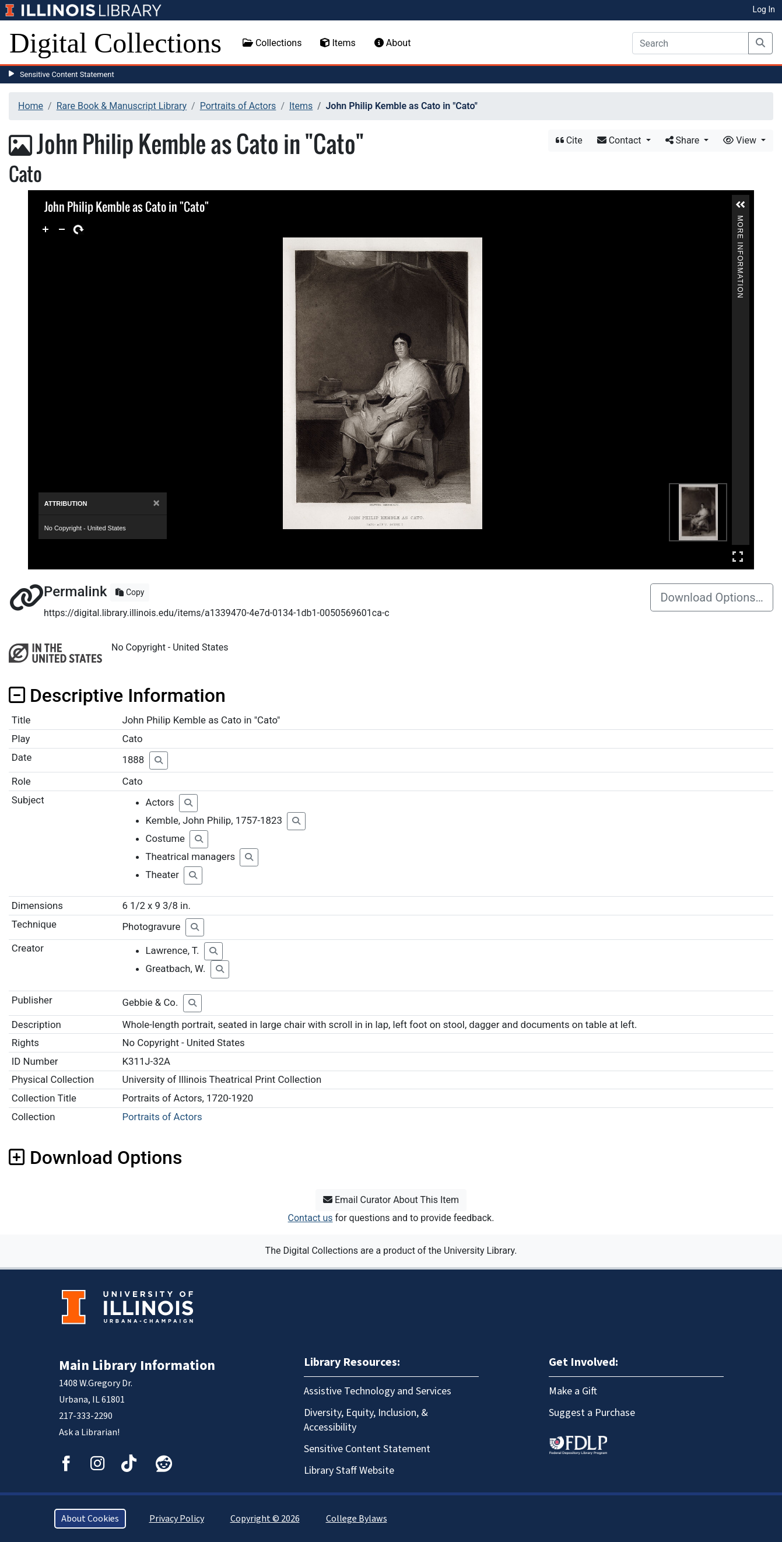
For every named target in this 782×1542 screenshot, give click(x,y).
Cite (569, 140)
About (392, 42)
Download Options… (711, 597)
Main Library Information (137, 1365)
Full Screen (737, 556)
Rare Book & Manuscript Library (122, 105)
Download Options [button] (95, 1157)
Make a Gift (573, 1391)
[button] (740, 205)
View (741, 140)
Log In (764, 9)
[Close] (156, 503)
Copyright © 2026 (265, 1518)
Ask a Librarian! (89, 1432)
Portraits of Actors (238, 105)
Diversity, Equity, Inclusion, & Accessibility (366, 1420)
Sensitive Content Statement (67, 74)
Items (337, 42)
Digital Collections (115, 42)
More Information (740, 220)
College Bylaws (356, 1518)
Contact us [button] (310, 1217)
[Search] (690, 43)
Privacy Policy (176, 1518)
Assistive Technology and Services (377, 1391)
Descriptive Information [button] (117, 695)
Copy (129, 592)
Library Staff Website (349, 1470)
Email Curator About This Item (391, 1199)
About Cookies (90, 1518)
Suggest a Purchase (592, 1412)
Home (30, 105)
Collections (272, 42)
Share (683, 140)
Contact (620, 140)
